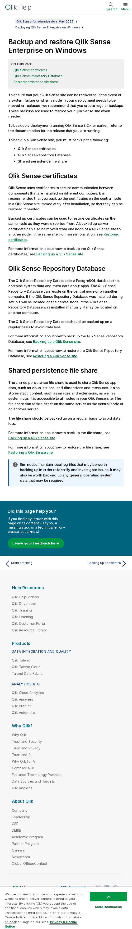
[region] (66, 908)
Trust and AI (21, 755)
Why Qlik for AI (24, 761)
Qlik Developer (24, 604)
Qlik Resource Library (29, 630)
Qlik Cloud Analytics (28, 693)
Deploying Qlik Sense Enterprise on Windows (47, 27)
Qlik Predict (21, 706)
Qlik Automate (23, 713)
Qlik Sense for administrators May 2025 (44, 21)
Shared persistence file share (36, 82)
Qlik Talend (21, 660)
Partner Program (25, 844)
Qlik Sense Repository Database (38, 76)
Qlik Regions (22, 788)
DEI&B (16, 830)
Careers (18, 850)
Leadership (21, 817)
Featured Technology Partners (36, 775)
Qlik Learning (22, 617)
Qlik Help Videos (25, 597)
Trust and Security (27, 741)
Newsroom (21, 857)
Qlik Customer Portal (29, 623)
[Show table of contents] (9, 21)
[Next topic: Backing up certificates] (97, 564)
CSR (15, 824)
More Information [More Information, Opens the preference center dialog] (108, 907)
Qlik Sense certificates (30, 70)
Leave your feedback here (35, 543)
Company (20, 810)
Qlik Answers (22, 699)
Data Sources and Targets (33, 781)
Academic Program (27, 837)
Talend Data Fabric (27, 673)
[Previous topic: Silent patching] (34, 564)
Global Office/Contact (29, 863)
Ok (108, 896)
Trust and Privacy (26, 748)
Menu (125, 9)
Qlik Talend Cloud (26, 667)
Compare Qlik (23, 768)
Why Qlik (19, 735)
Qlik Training (22, 610)
